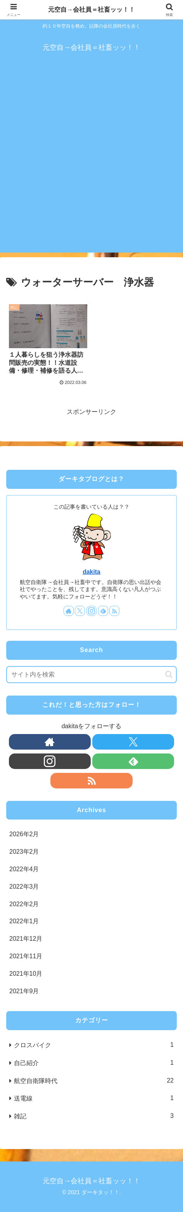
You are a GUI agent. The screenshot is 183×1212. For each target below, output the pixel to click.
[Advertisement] (91, 161)
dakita (91, 572)
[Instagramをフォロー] (91, 611)
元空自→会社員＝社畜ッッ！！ (91, 9)
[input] (91, 674)
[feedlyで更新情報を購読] (103, 611)
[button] (169, 674)
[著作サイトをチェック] (69, 611)
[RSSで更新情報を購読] (114, 611)
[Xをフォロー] (80, 611)
